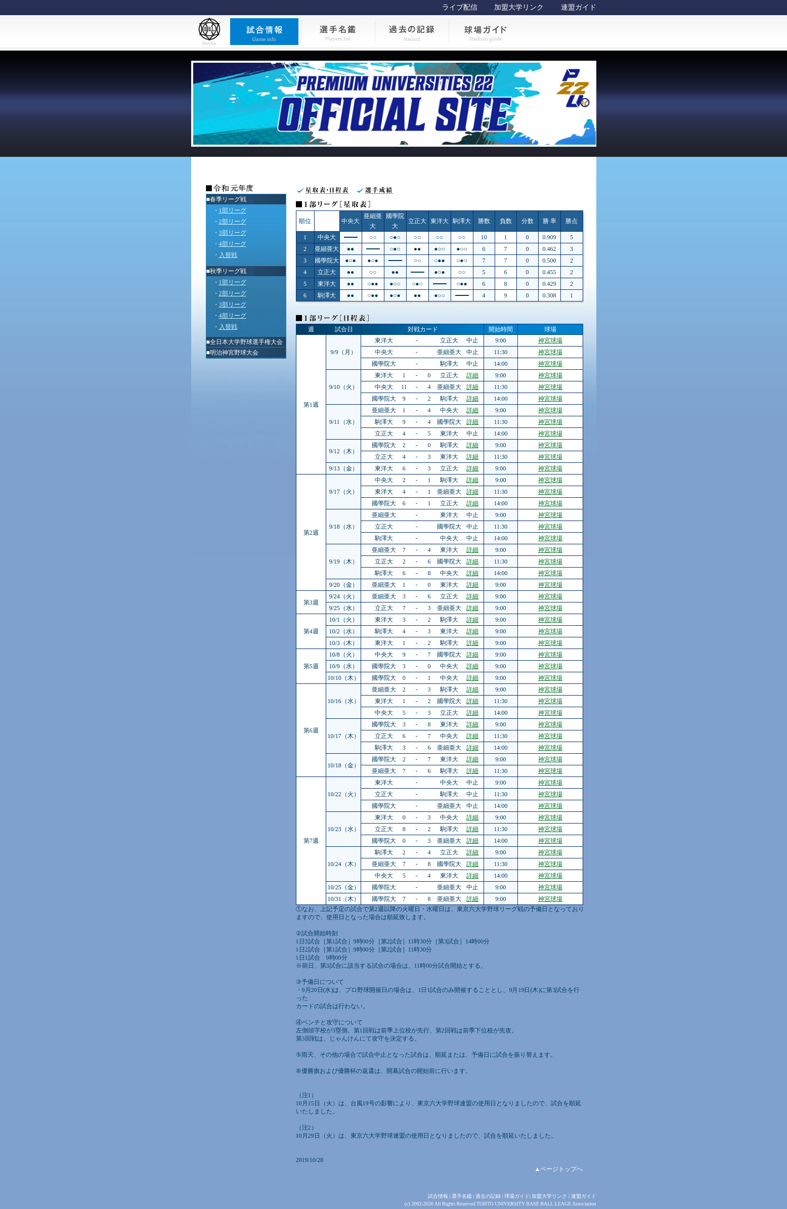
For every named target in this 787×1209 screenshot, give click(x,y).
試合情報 (438, 1196)
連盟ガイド (578, 7)
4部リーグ (232, 243)
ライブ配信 (459, 7)
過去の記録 (488, 1196)
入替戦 (228, 254)
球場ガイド (517, 1196)
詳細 (472, 375)
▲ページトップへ (559, 1169)
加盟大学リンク (519, 7)
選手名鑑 (462, 1196)
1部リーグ (232, 210)
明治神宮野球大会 (234, 352)
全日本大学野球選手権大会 (246, 342)
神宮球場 (550, 340)
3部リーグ (232, 232)
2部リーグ (232, 221)
